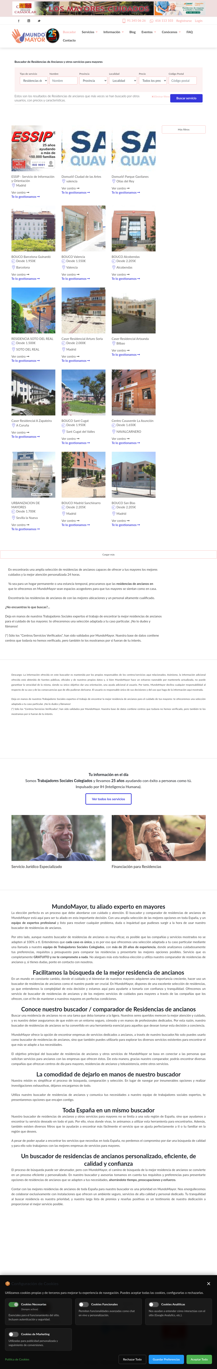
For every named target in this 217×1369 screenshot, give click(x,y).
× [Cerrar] (209, 1283)
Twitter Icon (39, 21)
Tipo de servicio (28, 73)
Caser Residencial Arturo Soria (82, 339)
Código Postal (176, 73)
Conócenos (171, 32)
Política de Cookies (17, 1359)
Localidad (114, 73)
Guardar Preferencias (166, 1359)
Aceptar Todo (199, 1359)
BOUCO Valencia (73, 257)
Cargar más (108, 554)
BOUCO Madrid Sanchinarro (81, 503)
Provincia (84, 73)
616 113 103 (164, 20)
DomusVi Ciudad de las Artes (81, 176)
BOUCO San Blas (123, 503)
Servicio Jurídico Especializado (36, 866)
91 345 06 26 (136, 20)
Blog (132, 32)
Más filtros (183, 129)
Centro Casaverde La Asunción (133, 421)
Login (198, 21)
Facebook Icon (19, 21)
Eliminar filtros (161, 96)
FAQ (190, 32)
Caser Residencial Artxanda (130, 339)
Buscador (69, 32)
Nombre (53, 73)
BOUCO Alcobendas (126, 257)
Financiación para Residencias (136, 866)
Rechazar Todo (132, 1359)
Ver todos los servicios (108, 799)
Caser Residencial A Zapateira (31, 421)
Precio (142, 73)
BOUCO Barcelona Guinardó (31, 257)
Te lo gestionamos (25, 196)
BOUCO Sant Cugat (75, 421)
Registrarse (184, 21)
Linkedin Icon (29, 21)
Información (113, 32)
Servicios (90, 32)
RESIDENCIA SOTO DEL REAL (32, 339)
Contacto (69, 40)
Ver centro (20, 192)
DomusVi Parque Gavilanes (130, 176)
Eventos (149, 32)
